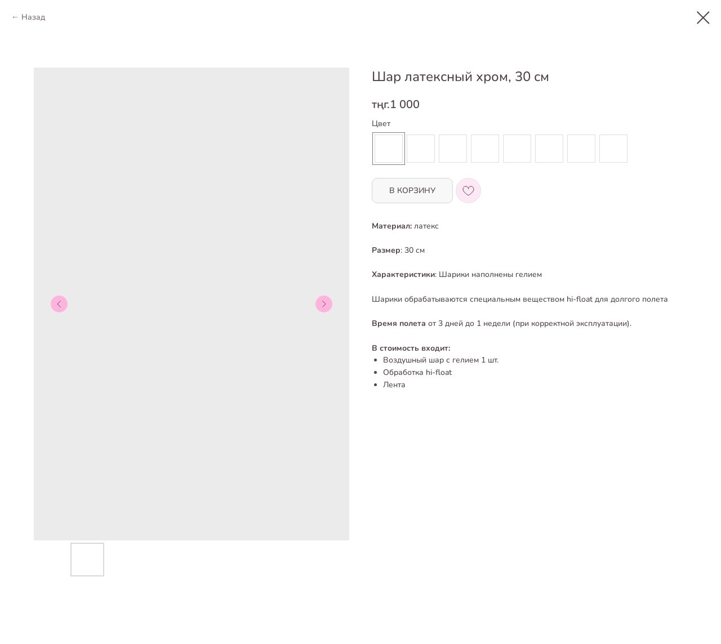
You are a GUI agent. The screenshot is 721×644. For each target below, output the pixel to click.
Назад (33, 17)
